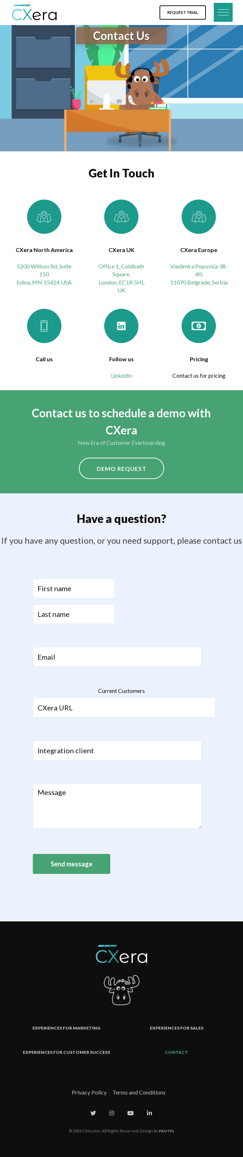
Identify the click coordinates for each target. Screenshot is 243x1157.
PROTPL (166, 1131)
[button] (222, 12)
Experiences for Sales (176, 1028)
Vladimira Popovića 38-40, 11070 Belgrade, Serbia (199, 274)
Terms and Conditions (139, 1092)
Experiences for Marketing (66, 1028)
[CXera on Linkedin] (149, 1113)
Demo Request (121, 468)
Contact (176, 1052)
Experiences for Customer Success (66, 1052)
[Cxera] (34, 12)
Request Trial (183, 12)
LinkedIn (121, 375)
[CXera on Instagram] (111, 1113)
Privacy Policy (89, 1092)
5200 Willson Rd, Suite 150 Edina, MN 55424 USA (44, 274)
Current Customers (121, 690)
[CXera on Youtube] (130, 1113)
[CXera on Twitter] (93, 1113)
